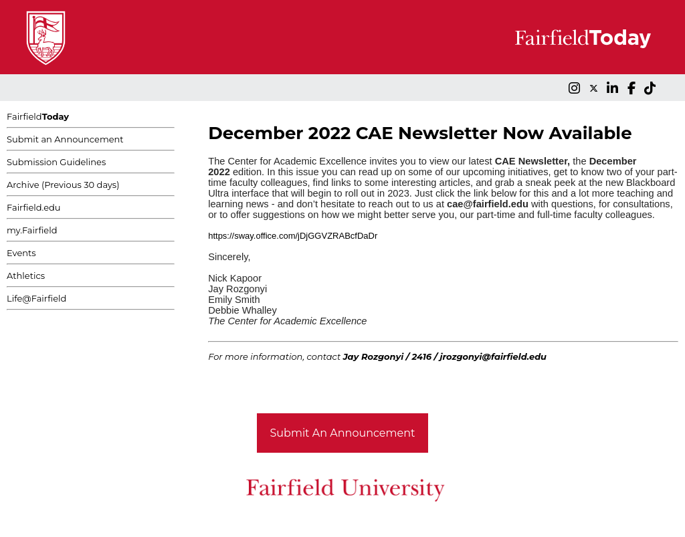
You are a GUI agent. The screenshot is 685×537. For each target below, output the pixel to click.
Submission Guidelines (56, 161)
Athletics (26, 275)
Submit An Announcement (342, 433)
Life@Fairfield (36, 298)
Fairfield (38, 116)
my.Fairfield (32, 230)
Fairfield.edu (34, 207)
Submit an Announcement (65, 139)
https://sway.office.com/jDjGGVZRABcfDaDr (292, 236)
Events (21, 252)
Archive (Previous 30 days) (63, 184)
